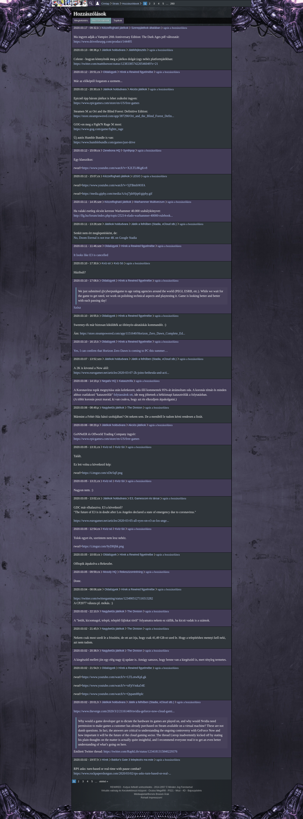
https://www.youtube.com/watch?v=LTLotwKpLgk (114, 677)
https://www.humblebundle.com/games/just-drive (104, 142)
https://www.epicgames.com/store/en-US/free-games (107, 103)
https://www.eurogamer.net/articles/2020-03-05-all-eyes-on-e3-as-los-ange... (121, 520)
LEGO (136, 176)
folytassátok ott (123, 394)
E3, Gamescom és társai (144, 498)
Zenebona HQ (111, 150)
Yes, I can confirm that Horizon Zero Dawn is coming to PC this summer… (121, 350)
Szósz (77, 307)
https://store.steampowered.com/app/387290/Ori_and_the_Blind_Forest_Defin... (124, 116)
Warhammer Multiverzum (149, 201)
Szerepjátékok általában (145, 27)
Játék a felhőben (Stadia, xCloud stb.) (154, 224)
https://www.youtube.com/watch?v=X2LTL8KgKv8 (114, 168)
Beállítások (97, 3)
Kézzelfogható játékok (115, 27)
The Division (134, 407)
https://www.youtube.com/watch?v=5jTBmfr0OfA (113, 185)
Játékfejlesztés (137, 50)
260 (172, 3)
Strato (115, 3)
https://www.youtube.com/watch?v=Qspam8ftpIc (112, 694)
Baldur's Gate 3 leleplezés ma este (132, 759)
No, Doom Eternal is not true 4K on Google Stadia (105, 237)
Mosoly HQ (109, 571)
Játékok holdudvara (113, 50)
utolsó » (103, 781)
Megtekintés (81, 20)
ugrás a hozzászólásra (175, 27)
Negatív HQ (109, 380)
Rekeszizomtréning (131, 571)
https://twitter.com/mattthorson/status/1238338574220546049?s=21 (116, 63)
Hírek (105, 759)
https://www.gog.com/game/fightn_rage (98, 129)
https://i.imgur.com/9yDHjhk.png (103, 546)
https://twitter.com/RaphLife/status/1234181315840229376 (140, 751)
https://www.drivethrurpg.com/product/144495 (103, 41)
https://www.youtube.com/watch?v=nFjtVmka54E (113, 685)
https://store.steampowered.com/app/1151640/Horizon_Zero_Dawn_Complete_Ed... (132, 333)
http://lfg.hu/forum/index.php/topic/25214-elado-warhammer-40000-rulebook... (123, 215)
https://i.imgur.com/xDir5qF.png (102, 472)
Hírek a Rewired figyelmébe (136, 72)
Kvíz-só (106, 263)
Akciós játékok (138, 89)
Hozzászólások (130, 3)
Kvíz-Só (118, 263)
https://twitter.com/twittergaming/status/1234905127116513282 (113, 598)
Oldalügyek (110, 72)
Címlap (105, 3)
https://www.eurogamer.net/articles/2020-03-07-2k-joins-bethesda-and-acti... (121, 372)
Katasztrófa (126, 380)
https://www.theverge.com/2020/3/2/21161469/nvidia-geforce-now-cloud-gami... (124, 711)
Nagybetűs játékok (113, 407)
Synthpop (129, 150)
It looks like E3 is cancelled (91, 255)
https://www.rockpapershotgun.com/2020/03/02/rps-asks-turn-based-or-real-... (122, 773)
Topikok (117, 20)
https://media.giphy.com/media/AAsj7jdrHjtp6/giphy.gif (117, 193)
